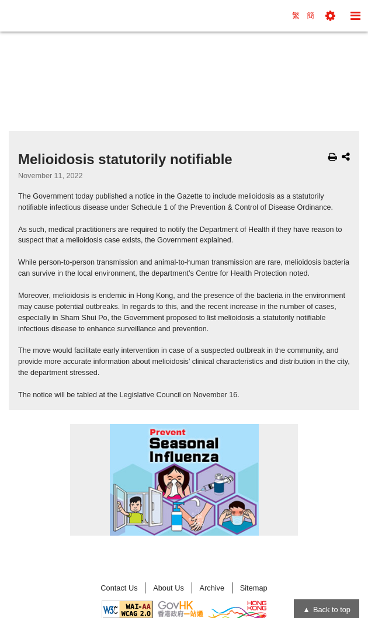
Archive (211, 588)
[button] (330, 16)
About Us (168, 588)
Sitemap (254, 588)
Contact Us (118, 588)
